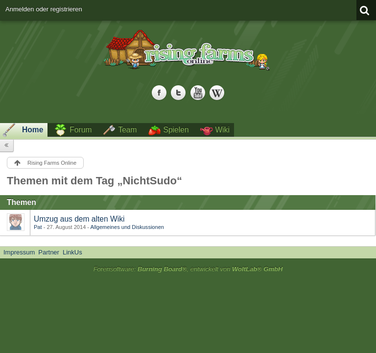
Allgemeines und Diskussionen (127, 227)
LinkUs (72, 252)
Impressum (19, 252)
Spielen (176, 130)
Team (127, 130)
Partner (48, 252)
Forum (81, 130)
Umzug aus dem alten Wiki (79, 219)
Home (32, 130)
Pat (38, 227)
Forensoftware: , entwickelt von (188, 269)
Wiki (222, 130)
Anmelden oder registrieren (43, 9)
